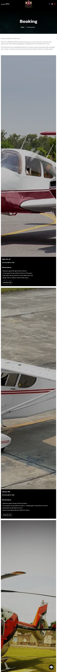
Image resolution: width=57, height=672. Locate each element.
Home (22, 27)
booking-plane (31, 27)
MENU (5, 4)
